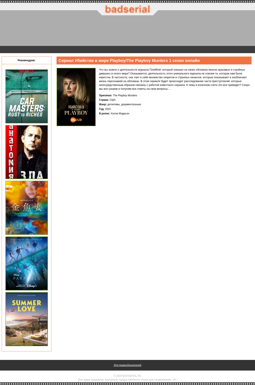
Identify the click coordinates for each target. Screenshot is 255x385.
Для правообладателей (127, 365)
